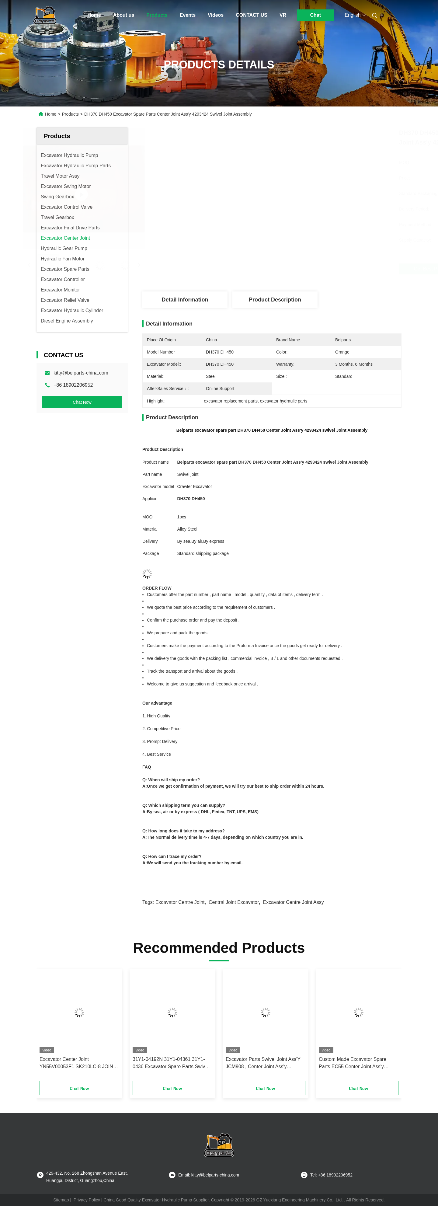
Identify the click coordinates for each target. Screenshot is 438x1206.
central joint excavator (234, 902)
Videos (216, 15)
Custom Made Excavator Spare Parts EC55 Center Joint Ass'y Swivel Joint (352, 1063)
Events (188, 15)
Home (94, 15)
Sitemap (61, 1199)
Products (156, 15)
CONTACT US (251, 15)
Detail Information (185, 300)
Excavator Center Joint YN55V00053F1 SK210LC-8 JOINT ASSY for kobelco (78, 1063)
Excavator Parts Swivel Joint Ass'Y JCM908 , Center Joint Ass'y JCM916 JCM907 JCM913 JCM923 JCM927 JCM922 (264, 1063)
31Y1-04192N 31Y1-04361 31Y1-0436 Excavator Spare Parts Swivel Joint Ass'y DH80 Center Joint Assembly (171, 1063)
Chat (315, 15)
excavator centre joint (180, 902)
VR (283, 15)
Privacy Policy (87, 1199)
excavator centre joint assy (293, 902)
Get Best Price (304, 269)
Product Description (275, 300)
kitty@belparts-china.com (81, 372)
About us (123, 15)
